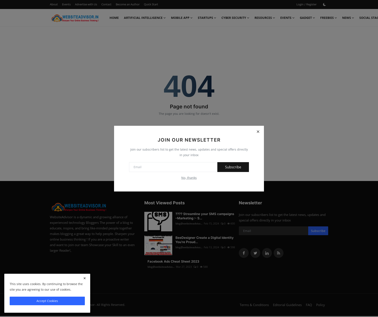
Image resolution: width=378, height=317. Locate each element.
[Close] (258, 132)
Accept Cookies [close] (47, 301)
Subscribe (233, 167)
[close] (84, 278)
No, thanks (189, 178)
